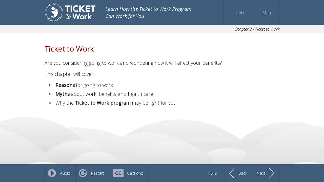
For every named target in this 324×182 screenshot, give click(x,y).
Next (260, 173)
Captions (135, 173)
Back (242, 173)
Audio (65, 173)
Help (240, 13)
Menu (267, 13)
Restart (97, 173)
